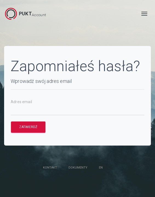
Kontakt (50, 167)
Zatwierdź (28, 127)
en (101, 167)
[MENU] (144, 13)
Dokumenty (77, 167)
